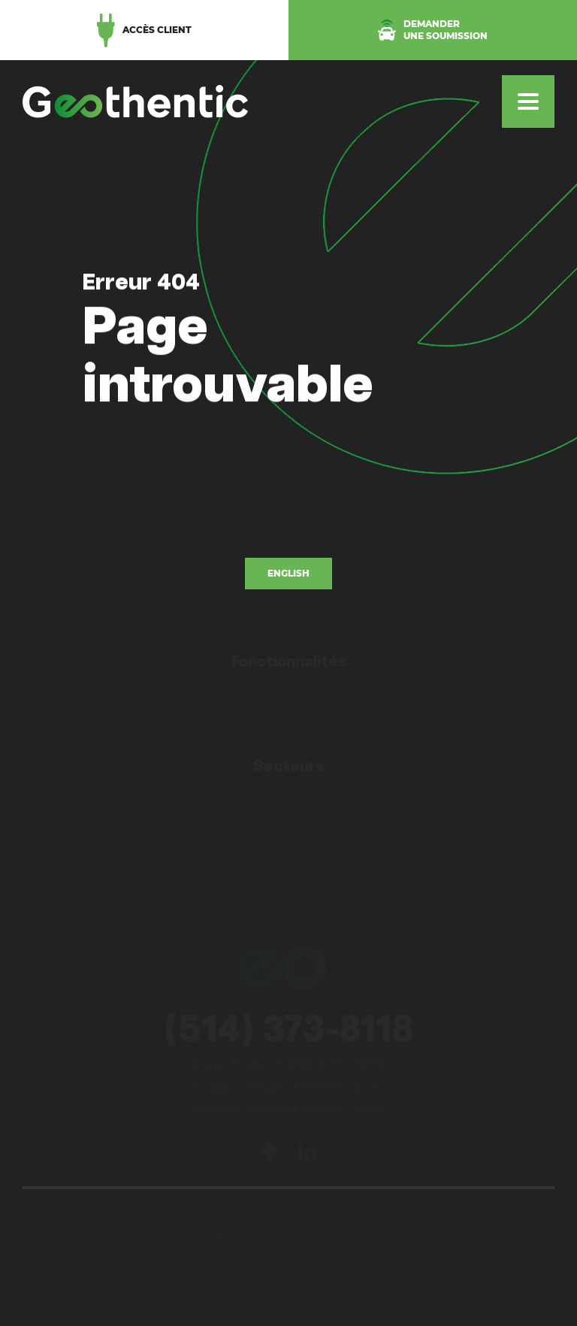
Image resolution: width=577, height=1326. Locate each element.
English (288, 573)
